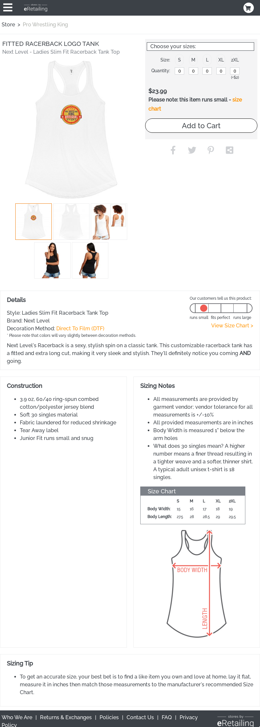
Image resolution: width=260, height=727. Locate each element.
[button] (33, 222)
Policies (109, 717)
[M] (193, 71)
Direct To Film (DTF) (80, 328)
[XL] (221, 71)
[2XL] (234, 71)
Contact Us (140, 717)
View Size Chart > (232, 325)
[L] (207, 71)
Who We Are (17, 717)
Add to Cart (201, 125)
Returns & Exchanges (66, 717)
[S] (179, 71)
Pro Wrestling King (45, 24)
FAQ (167, 717)
